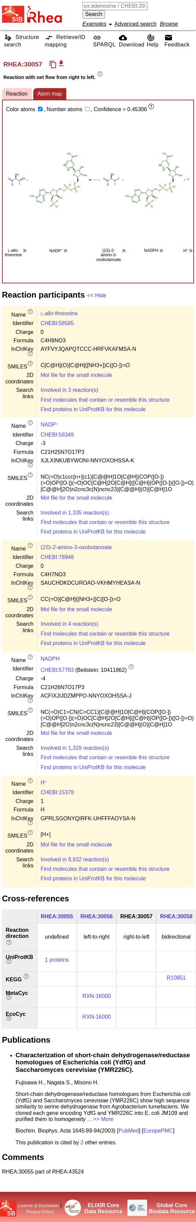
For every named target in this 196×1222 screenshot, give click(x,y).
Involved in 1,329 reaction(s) (74, 748)
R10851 (176, 978)
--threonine (58, 313)
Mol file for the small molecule (76, 375)
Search (94, 14)
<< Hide (96, 295)
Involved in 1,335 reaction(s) (74, 513)
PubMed (129, 1131)
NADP (48, 424)
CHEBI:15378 (57, 792)
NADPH (49, 659)
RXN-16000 (97, 996)
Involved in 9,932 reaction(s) (74, 859)
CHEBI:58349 (57, 435)
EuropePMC (158, 1131)
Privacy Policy (40, 1211)
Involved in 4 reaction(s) (69, 624)
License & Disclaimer (38, 1205)
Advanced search (135, 24)
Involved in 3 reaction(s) (69, 390)
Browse (169, 24)
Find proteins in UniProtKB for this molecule (92, 409)
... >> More (100, 1119)
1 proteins (57, 960)
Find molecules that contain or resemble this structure (105, 400)
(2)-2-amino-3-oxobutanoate (76, 547)
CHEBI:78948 (57, 557)
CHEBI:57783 (57, 670)
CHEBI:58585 (57, 323)
